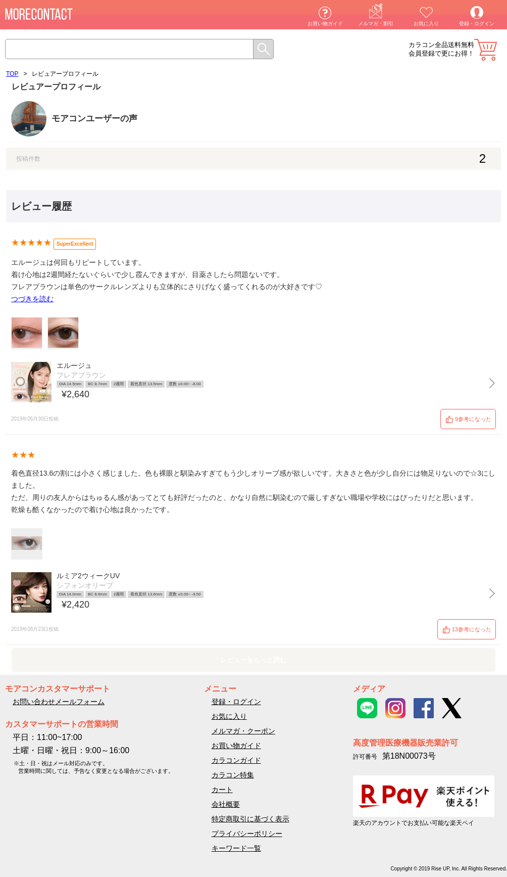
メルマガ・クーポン (243, 731)
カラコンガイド (236, 760)
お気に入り (426, 23)
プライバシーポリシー (247, 833)
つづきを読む (32, 299)
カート (485, 50)
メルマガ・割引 (375, 23)
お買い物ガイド (325, 23)
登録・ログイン (476, 23)
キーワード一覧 (236, 848)
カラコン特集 (233, 775)
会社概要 (226, 804)
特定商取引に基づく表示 (250, 819)
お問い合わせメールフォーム (59, 702)
